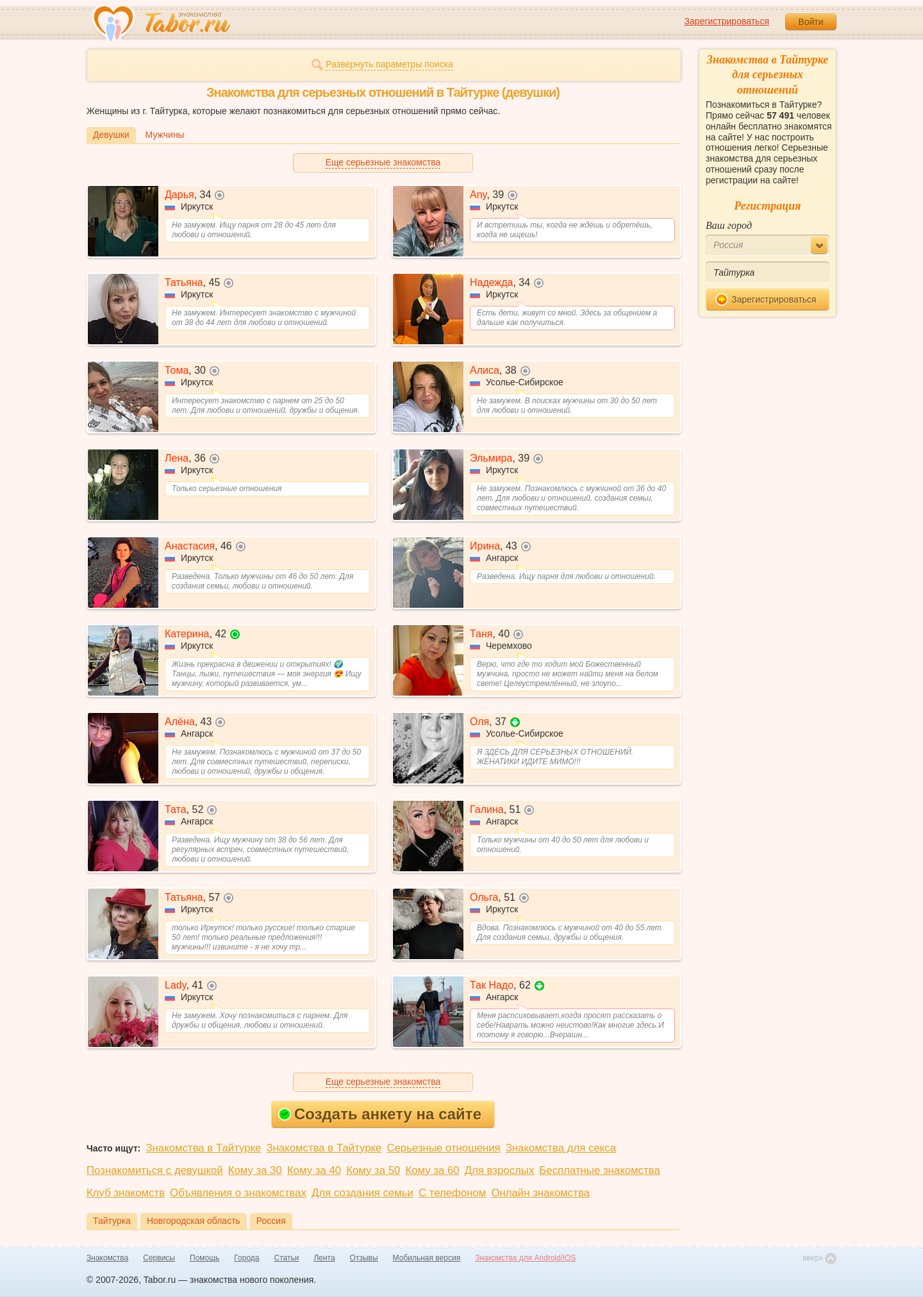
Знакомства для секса (561, 1148)
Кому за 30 (255, 1170)
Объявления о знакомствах (238, 1193)
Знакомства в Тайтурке (203, 1148)
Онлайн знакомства (540, 1193)
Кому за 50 (373, 1170)
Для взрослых (500, 1170)
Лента (324, 1257)
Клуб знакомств (126, 1193)
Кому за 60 (432, 1170)
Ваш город (729, 225)
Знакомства (107, 1257)
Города (246, 1257)
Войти (810, 22)
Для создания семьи (362, 1193)
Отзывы (364, 1257)
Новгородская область (193, 1221)
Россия (271, 1221)
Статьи (286, 1257)
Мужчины (165, 135)
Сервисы (159, 1257)
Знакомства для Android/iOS (525, 1257)
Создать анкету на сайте (379, 1114)
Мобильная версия (427, 1257)
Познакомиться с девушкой (155, 1170)
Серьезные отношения (443, 1148)
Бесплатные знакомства (599, 1170)
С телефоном (452, 1193)
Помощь (204, 1257)
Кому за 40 (314, 1170)
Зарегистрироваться (727, 21)
